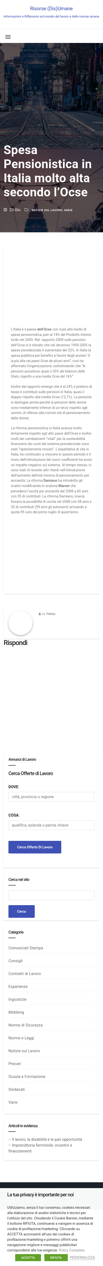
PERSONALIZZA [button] (82, 1257)
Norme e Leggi (21, 1038)
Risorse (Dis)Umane (51, 12)
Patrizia (50, 614)
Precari (14, 1063)
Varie (68, 210)
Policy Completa (71, 1250)
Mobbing (16, 1012)
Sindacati (16, 1089)
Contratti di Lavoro (24, 973)
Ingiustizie (17, 999)
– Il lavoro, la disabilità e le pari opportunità (45, 1139)
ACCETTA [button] (28, 1257)
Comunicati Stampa (25, 948)
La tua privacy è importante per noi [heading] (40, 1195)
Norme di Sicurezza (25, 1025)
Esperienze (18, 986)
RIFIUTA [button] (56, 1257)
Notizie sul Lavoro (47, 210)
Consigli (15, 961)
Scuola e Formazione (26, 1076)
